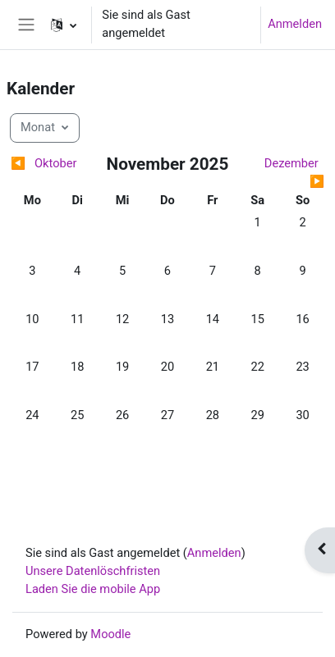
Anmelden (295, 23)
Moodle (110, 634)
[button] (63, 24)
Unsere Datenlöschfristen (92, 570)
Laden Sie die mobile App (92, 589)
